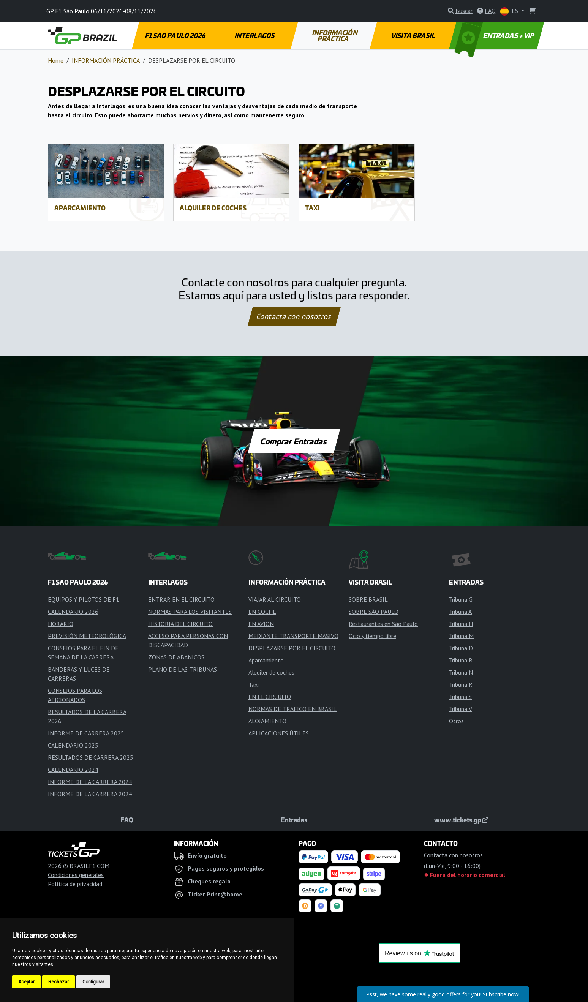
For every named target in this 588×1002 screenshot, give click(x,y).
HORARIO (60, 623)
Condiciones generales (76, 875)
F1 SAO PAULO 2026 (175, 35)
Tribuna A (460, 611)
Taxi (312, 207)
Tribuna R (461, 684)
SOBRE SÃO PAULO (373, 611)
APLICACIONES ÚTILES (278, 733)
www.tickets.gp (461, 819)
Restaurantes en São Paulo (383, 623)
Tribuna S (460, 696)
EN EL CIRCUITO (269, 696)
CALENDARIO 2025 (73, 745)
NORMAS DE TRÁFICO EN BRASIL (292, 709)
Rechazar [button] (58, 982)
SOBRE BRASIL (368, 599)
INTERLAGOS (255, 35)
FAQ (126, 819)
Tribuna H (461, 623)
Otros (456, 721)
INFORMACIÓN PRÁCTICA (335, 35)
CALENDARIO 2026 (73, 611)
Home (55, 60)
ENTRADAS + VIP (495, 35)
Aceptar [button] (26, 982)
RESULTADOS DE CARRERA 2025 (90, 757)
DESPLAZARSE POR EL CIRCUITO (291, 648)
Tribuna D (461, 648)
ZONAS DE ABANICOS (176, 657)
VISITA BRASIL (413, 35)
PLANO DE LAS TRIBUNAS (182, 669)
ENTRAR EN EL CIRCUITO (181, 599)
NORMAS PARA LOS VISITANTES (190, 611)
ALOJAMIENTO (267, 721)
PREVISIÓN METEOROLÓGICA (87, 636)
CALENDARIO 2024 (73, 769)
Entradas (294, 819)
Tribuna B (461, 660)
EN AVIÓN (261, 623)
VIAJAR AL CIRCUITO (274, 599)
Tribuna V (460, 709)
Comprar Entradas (294, 441)
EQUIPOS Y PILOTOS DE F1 (83, 599)
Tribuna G (461, 599)
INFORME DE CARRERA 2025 (86, 733)
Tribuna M (461, 636)
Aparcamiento (80, 207)
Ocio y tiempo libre (372, 636)
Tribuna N (461, 672)
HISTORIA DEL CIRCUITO (180, 623)
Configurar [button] (93, 982)
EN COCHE (262, 611)
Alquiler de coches (213, 207)
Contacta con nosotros (294, 316)
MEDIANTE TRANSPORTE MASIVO (293, 636)
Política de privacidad (75, 884)
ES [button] (510, 11)
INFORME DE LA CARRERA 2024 (90, 781)
